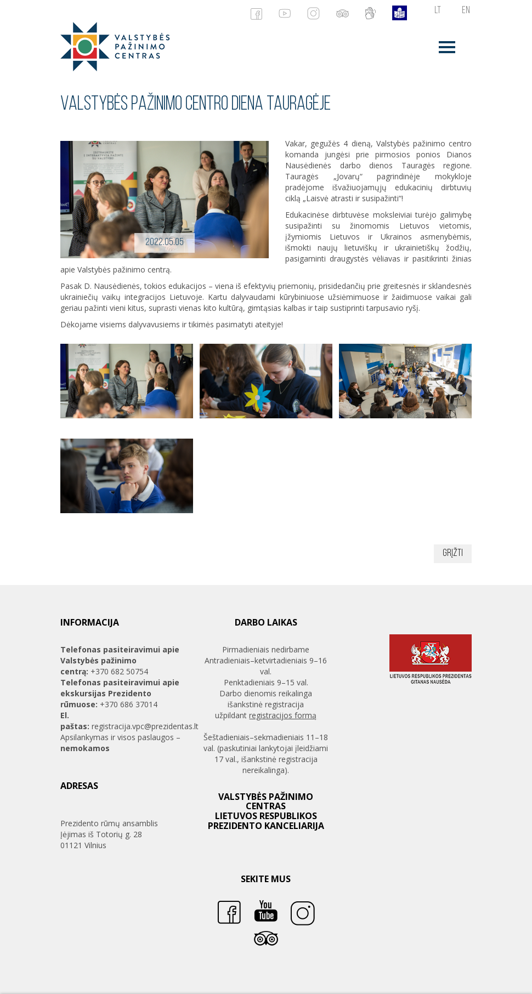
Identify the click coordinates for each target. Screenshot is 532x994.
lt (437, 10)
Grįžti (453, 553)
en (466, 10)
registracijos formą (282, 715)
